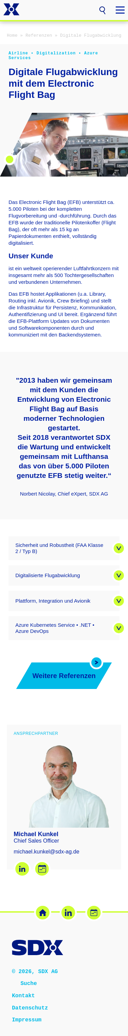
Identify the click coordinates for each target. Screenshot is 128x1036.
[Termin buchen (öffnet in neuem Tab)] (93, 912)
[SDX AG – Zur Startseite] (11, 10)
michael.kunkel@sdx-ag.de (46, 851)
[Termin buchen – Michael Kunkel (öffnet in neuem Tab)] (42, 868)
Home (12, 36)
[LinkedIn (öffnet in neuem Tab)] (68, 912)
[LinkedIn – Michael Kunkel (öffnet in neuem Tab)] (22, 868)
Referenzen (39, 36)
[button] (102, 9)
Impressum (26, 1019)
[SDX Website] (42, 912)
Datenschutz (30, 1008)
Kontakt (23, 995)
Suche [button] (28, 984)
